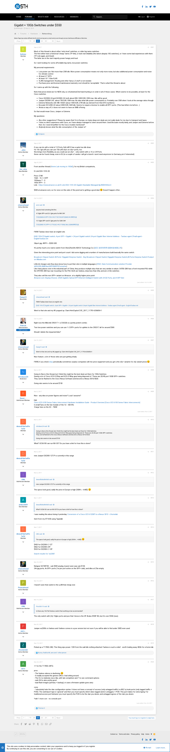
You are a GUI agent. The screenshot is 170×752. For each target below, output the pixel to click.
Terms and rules (124, 734)
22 (42, 41)
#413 (152, 498)
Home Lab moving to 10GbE (62, 166)
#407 (152, 340)
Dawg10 (23, 297)
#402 (152, 143)
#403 (152, 162)
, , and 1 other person (52, 653)
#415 (152, 562)
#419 (152, 643)
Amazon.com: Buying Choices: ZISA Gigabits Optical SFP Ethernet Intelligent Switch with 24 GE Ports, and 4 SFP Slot (79, 278)
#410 (152, 419)
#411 (152, 451)
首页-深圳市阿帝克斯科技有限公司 (108, 248)
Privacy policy (135, 734)
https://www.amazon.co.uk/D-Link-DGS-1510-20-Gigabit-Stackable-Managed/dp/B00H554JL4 (75, 185)
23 (46, 41)
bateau (23, 54)
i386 (23, 479)
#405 (152, 290)
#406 (152, 318)
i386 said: (39, 534)
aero (23, 669)
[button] (34, 17)
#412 (152, 473)
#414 (152, 527)
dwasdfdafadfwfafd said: (44, 479)
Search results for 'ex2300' (44, 554)
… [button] (26, 41)
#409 (152, 391)
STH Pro (22, 734)
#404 (152, 198)
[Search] (110, 17)
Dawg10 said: (40, 347)
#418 (152, 624)
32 (53, 41)
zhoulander (23, 650)
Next (58, 41)
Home (147, 734)
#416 (152, 581)
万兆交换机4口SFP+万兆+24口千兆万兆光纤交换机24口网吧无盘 (56, 217)
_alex (23, 150)
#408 (152, 370)
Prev (18, 41)
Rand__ (23, 398)
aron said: (39, 205)
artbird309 (23, 505)
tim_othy (23, 169)
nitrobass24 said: (41, 426)
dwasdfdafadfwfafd (23, 427)
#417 (152, 599)
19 (30, 41)
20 (34, 41)
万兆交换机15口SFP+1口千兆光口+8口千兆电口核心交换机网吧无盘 (57, 224)
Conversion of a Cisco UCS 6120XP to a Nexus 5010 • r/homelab (92, 514)
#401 (152, 47)
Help (142, 734)
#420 (152, 662)
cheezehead (23, 205)
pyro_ (23, 631)
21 (38, 41)
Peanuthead (23, 588)
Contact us (113, 734)
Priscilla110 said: (41, 606)
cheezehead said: (42, 297)
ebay (51, 362)
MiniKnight (19, 28)
